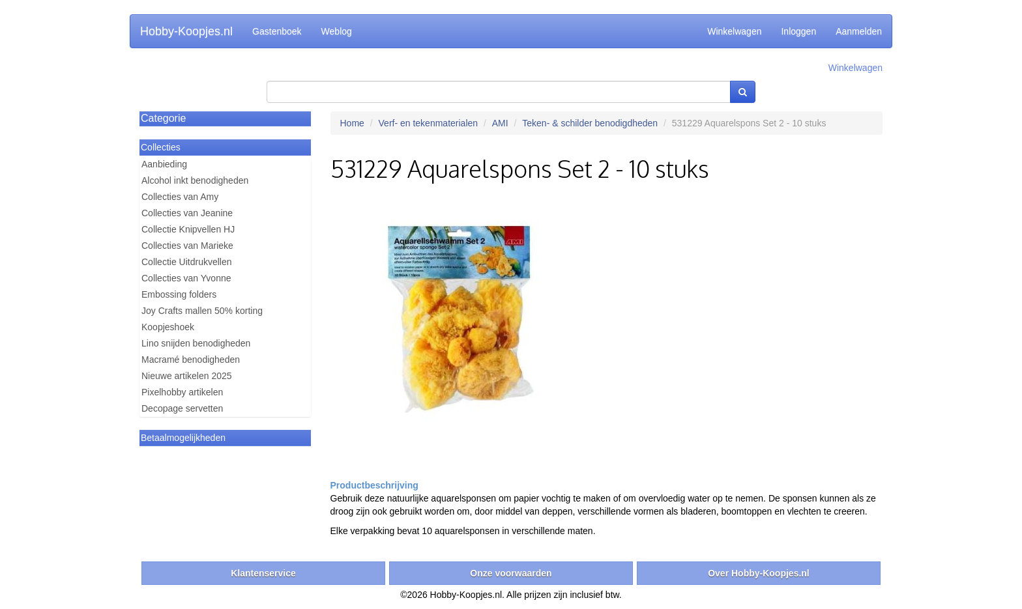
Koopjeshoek (167, 327)
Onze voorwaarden (510, 573)
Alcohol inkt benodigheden (194, 180)
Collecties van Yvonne (186, 278)
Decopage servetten (182, 408)
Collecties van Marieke (187, 245)
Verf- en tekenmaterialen (428, 123)
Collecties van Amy (179, 196)
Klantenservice (263, 573)
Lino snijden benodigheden (195, 343)
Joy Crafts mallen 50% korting (202, 310)
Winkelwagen (734, 31)
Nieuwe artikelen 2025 (186, 376)
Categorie (163, 118)
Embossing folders (178, 294)
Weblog (336, 31)
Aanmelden (859, 31)
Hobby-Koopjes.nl (186, 31)
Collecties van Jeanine (187, 213)
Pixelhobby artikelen (182, 392)
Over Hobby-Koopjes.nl (759, 573)
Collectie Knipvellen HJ (188, 229)
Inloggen (798, 31)
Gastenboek (277, 31)
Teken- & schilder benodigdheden (590, 123)
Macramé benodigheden (190, 359)
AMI (500, 123)
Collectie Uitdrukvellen (186, 262)
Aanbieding (164, 164)
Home (352, 123)
